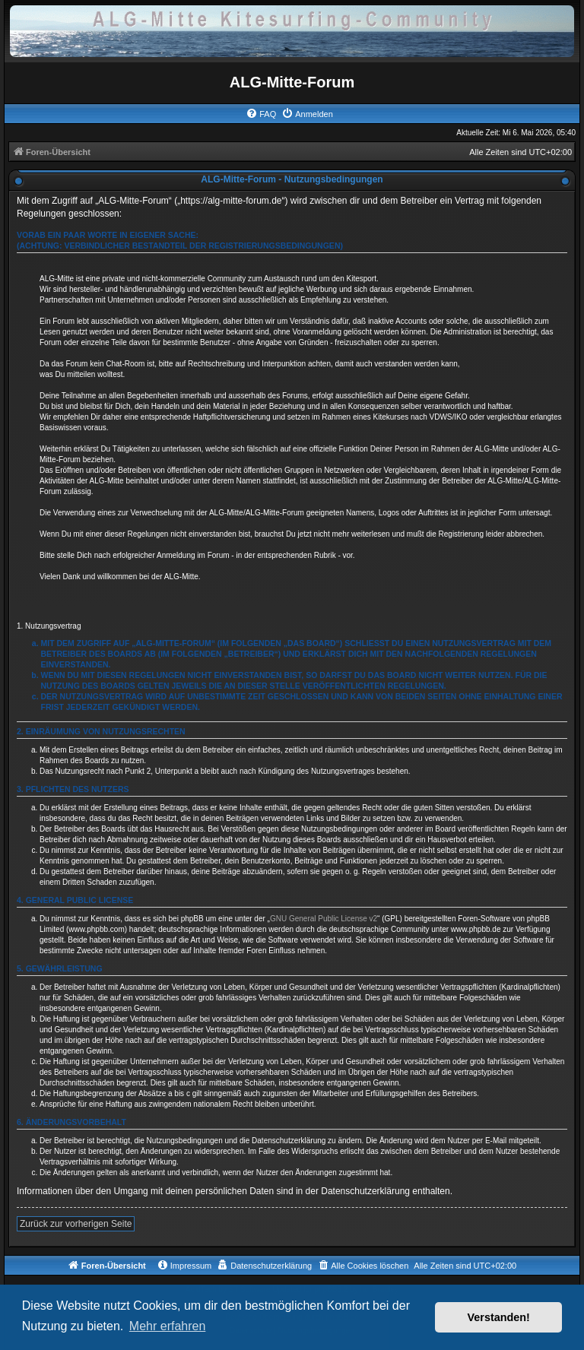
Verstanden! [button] (499, 1317)
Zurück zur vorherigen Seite (76, 1223)
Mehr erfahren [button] (167, 1326)
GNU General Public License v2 (323, 918)
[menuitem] (261, 114)
